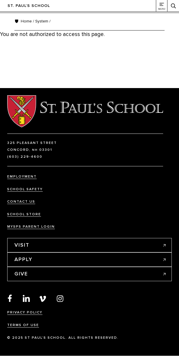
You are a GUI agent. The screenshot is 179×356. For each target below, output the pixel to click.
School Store (24, 214)
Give (21, 274)
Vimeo (43, 298)
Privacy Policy (24, 312)
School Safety (25, 189)
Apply (23, 259)
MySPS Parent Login (31, 226)
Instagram (60, 298)
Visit (21, 245)
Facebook (10, 298)
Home (26, 21)
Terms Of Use (23, 325)
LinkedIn (26, 298)
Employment (22, 176)
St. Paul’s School (29, 5)
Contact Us (21, 201)
